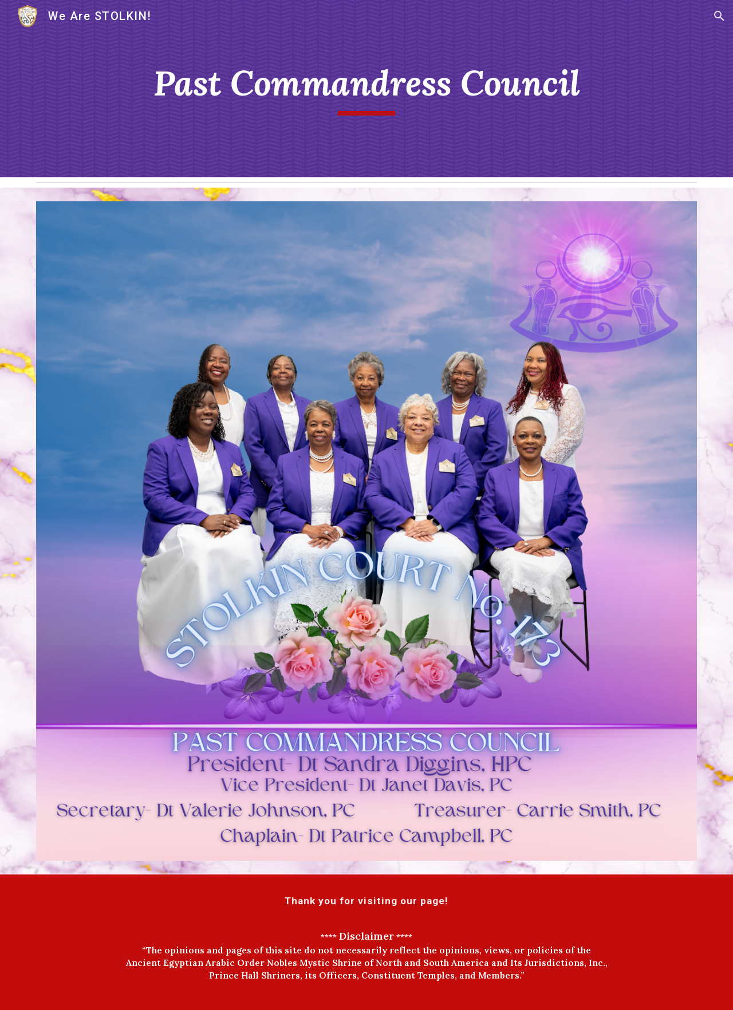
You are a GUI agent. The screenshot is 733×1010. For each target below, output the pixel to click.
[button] (719, 16)
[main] (366, 89)
